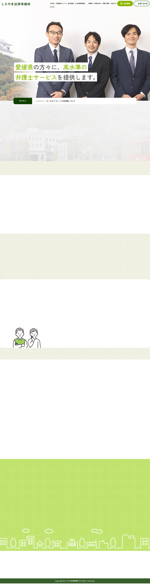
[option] (75, 50)
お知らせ (113, 3)
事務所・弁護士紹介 (94, 3)
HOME (52, 3)
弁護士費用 (105, 3)
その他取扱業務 (80, 3)
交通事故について (61, 3)
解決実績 (71, 3)
